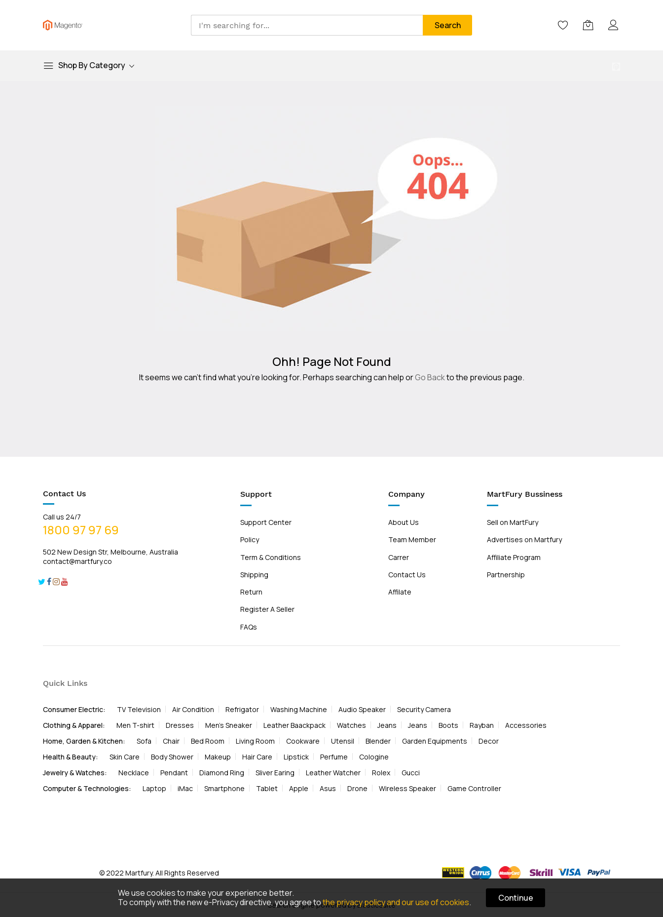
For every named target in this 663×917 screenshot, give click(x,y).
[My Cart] (588, 25)
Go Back (430, 377)
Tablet (267, 788)
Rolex (381, 772)
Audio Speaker (362, 709)
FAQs (248, 627)
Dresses (180, 725)
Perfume (334, 756)
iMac (185, 788)
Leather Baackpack (294, 725)
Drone (357, 788)
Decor (489, 741)
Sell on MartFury (512, 522)
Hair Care (257, 756)
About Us (403, 522)
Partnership (506, 574)
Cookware (303, 741)
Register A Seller (267, 609)
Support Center (266, 522)
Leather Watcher (333, 772)
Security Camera (424, 709)
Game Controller (474, 788)
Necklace (133, 772)
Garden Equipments (434, 741)
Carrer (398, 557)
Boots (448, 725)
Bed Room (207, 741)
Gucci (411, 772)
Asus (328, 788)
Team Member (412, 539)
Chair (171, 741)
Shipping (254, 574)
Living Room (255, 741)
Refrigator (242, 709)
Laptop (154, 788)
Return (251, 592)
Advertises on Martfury (524, 539)
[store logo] (62, 25)
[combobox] (307, 25)
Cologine (374, 756)
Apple (298, 788)
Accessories (526, 725)
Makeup (218, 756)
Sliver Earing (275, 772)
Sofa (144, 741)
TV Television (139, 709)
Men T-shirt (135, 725)
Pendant (174, 772)
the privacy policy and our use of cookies (396, 902)
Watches (351, 725)
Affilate (399, 592)
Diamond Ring (221, 772)
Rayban (482, 725)
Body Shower (172, 756)
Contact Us (407, 574)
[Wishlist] (563, 25)
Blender (378, 741)
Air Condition (193, 709)
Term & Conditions (270, 557)
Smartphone (224, 788)
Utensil (342, 741)
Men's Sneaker (228, 725)
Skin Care (125, 756)
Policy (249, 539)
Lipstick (296, 756)
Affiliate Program (514, 557)
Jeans (387, 725)
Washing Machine (298, 709)
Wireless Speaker (407, 788)
